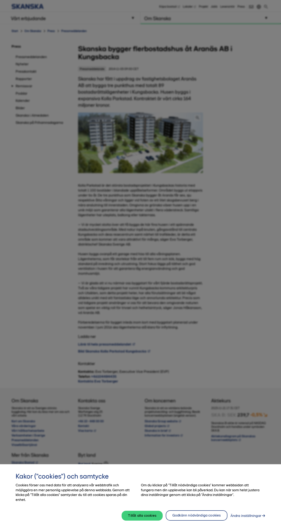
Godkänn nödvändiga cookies (196, 518)
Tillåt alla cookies (142, 518)
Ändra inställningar (245, 519)
